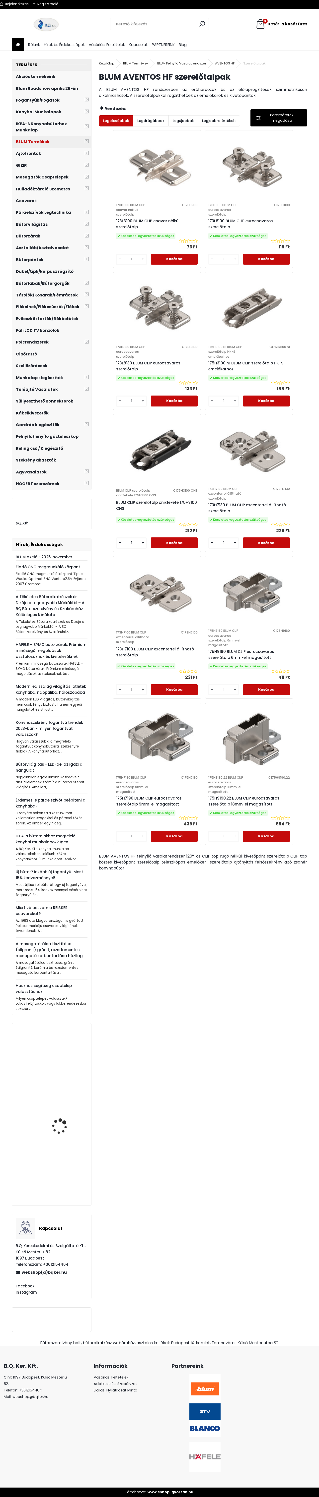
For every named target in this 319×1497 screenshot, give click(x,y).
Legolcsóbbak (116, 120)
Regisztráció (47, 3)
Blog (183, 44)
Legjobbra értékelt (219, 120)
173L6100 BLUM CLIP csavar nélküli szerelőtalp (130, 224)
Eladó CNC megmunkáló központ (48, 567)
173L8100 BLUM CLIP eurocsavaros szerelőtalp (199, 224)
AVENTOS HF (225, 63)
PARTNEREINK (163, 44)
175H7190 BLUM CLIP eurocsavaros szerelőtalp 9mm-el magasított (268, 540)
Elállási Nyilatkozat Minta (115, 1390)
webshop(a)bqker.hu (44, 1272)
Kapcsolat (138, 44)
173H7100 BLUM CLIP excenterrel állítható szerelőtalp (124, 537)
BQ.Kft (22, 523)
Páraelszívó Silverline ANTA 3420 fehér (62, 1178)
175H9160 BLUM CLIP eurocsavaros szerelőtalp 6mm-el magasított (199, 540)
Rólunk (34, 44)
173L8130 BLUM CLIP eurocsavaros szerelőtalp (268, 224)
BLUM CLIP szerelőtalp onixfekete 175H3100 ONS (197, 378)
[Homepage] (18, 45)
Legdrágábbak (150, 120)
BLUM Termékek (136, 63)
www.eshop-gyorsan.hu (170, 1492)
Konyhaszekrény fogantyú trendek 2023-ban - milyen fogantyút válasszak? (49, 728)
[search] (203, 24)
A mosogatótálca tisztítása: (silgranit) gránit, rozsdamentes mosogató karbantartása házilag (49, 949)
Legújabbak (183, 120)
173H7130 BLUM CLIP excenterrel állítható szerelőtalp (263, 378)
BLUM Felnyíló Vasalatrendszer (181, 63)
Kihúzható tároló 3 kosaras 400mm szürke (65, 1054)
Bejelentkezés (17, 3)
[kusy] (115, 263)
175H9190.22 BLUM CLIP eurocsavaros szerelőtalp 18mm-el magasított (199, 706)
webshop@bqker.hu (30, 1396)
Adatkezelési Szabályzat (115, 1383)
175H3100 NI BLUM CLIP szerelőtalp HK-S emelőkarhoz (125, 378)
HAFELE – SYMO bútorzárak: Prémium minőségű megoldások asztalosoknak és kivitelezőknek (51, 650)
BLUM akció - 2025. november (44, 557)
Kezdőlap (106, 63)
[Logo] (46, 24)
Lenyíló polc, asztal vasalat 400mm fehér (63, 1117)
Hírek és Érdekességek (64, 44)
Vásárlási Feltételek (107, 44)
